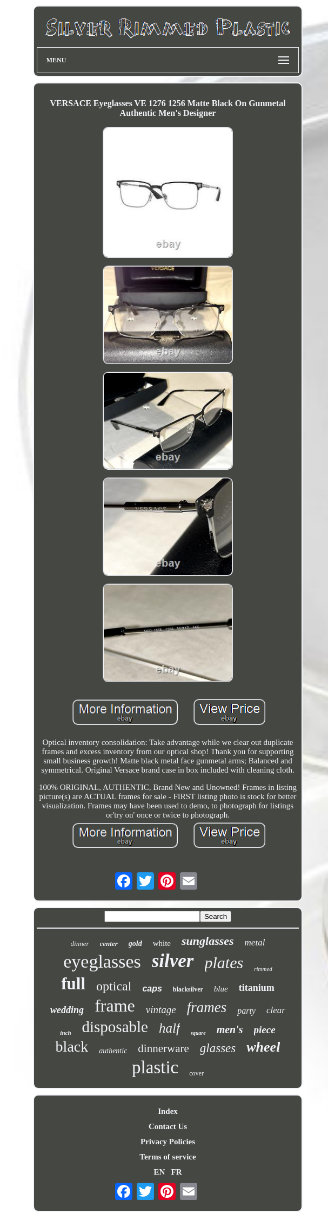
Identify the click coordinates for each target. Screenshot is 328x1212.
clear (275, 1010)
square (198, 1033)
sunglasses (208, 941)
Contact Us (168, 1126)
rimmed (263, 968)
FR (176, 1172)
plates (224, 962)
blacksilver (188, 989)
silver (173, 960)
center (109, 943)
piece (265, 1029)
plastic (155, 1067)
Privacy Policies (167, 1141)
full (73, 983)
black (72, 1046)
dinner (80, 943)
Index (168, 1111)
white (162, 943)
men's (230, 1029)
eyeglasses (102, 961)
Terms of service (167, 1156)
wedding (67, 1009)
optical (113, 986)
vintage (161, 1009)
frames (207, 1007)
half (169, 1028)
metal (255, 942)
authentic (113, 1051)
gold (135, 943)
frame (115, 1005)
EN (159, 1172)
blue (221, 988)
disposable (115, 1026)
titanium (257, 987)
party (246, 1010)
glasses (218, 1048)
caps (152, 988)
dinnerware (163, 1048)
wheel (263, 1047)
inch (65, 1032)
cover (196, 1073)
